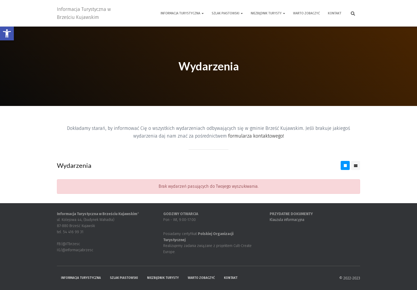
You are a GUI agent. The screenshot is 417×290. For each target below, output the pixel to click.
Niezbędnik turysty (268, 13)
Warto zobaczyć (306, 13)
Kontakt (334, 13)
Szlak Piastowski (227, 13)
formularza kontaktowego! (256, 136)
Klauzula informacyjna (287, 220)
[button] (7, 33)
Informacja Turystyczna (182, 13)
